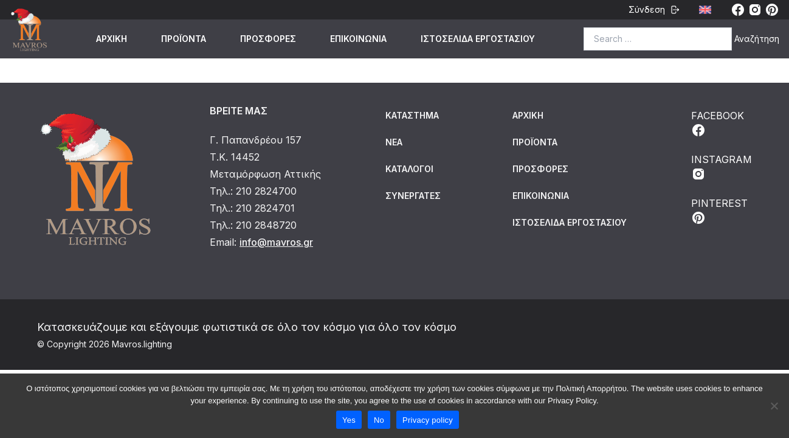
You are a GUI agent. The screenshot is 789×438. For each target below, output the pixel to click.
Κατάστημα (412, 115)
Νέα (393, 142)
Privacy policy (427, 420)
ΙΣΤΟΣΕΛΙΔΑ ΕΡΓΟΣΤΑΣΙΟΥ (478, 38)
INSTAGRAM (721, 167)
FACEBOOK (717, 123)
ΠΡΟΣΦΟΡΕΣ (268, 38)
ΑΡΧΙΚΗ (111, 38)
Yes (349, 420)
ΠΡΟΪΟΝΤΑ (183, 38)
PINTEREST (719, 211)
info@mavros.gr (276, 242)
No (379, 420)
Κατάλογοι (409, 169)
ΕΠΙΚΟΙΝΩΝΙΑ (358, 38)
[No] (774, 406)
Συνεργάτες (413, 195)
